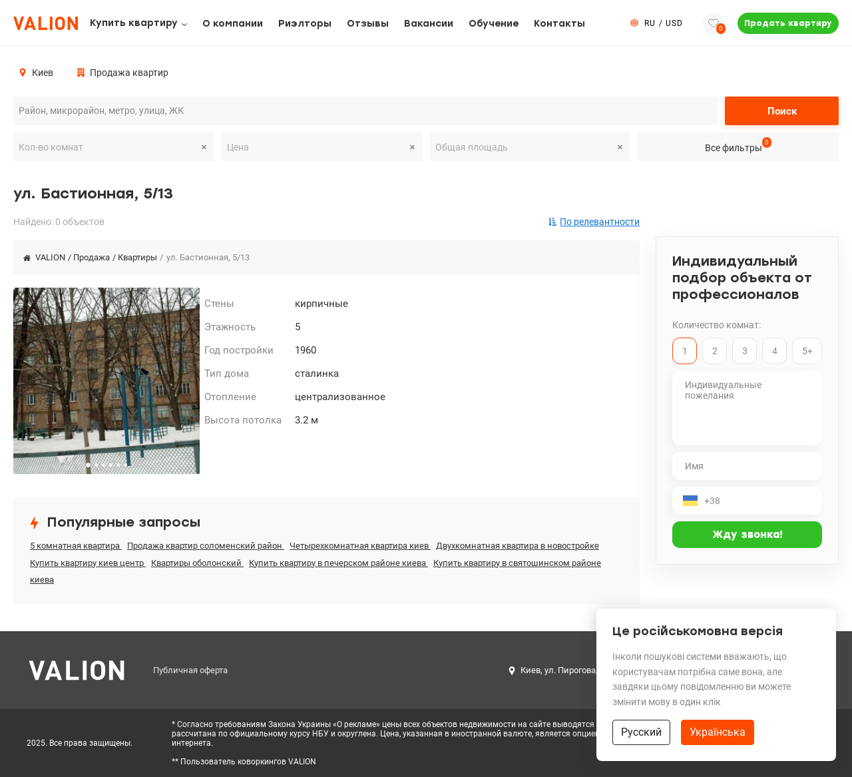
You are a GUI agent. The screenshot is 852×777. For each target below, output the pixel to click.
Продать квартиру (788, 23)
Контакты (559, 23)
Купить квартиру (134, 23)
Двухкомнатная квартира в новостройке (517, 546)
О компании (232, 23)
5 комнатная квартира (76, 546)
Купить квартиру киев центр (88, 563)
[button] (88, 465)
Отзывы (368, 23)
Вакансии (428, 23)
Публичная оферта (190, 670)
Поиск (782, 111)
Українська (718, 732)
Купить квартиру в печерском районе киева (338, 563)
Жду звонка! (747, 535)
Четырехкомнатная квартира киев (360, 546)
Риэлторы (304, 23)
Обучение (494, 23)
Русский (641, 732)
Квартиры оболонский (197, 563)
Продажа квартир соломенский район (205, 546)
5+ (807, 351)
